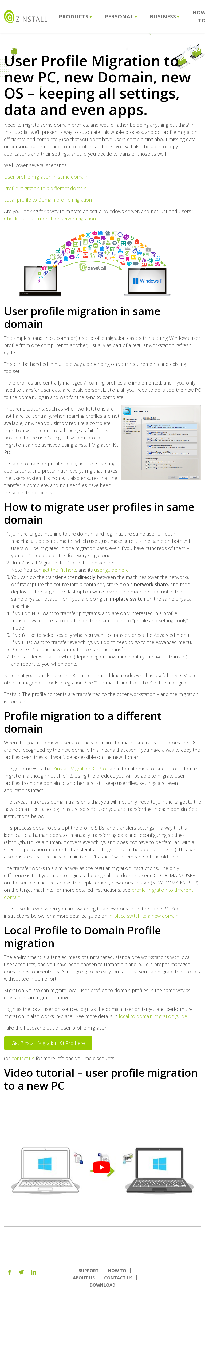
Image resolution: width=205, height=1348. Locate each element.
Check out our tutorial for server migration (50, 218)
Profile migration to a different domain (45, 188)
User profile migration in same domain (45, 177)
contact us (22, 1058)
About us (84, 1278)
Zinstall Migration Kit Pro (79, 768)
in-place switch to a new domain (142, 916)
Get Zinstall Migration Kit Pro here (48, 1043)
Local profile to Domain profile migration (48, 200)
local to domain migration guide (153, 1016)
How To (117, 1271)
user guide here (111, 570)
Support (89, 1271)
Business (164, 16)
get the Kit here (59, 570)
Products (75, 16)
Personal (121, 16)
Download (102, 1285)
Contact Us (118, 1278)
